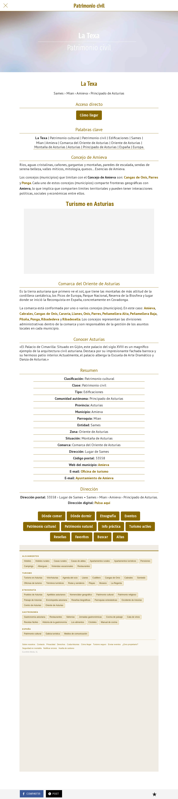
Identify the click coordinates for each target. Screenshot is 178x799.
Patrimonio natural (79, 526)
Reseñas (60, 537)
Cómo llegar (89, 115)
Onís (86, 313)
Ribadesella (71, 319)
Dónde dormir (80, 516)
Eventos (130, 516)
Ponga (26, 183)
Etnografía (108, 516)
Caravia (64, 313)
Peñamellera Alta (115, 313)
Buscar (102, 537)
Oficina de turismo (94, 471)
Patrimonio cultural (41, 526)
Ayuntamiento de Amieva (95, 478)
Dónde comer (52, 516)
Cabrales (26, 313)
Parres (153, 177)
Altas (120, 537)
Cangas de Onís (135, 177)
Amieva (149, 308)
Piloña (24, 319)
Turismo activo (140, 526)
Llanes (77, 313)
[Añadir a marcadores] (154, 794)
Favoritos (82, 537)
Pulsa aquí (102, 503)
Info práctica (111, 526)
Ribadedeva (50, 319)
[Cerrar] (5, 5)
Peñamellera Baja (143, 313)
